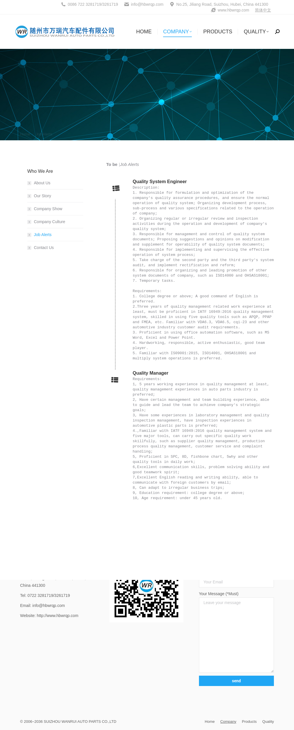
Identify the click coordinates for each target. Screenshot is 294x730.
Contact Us (44, 247)
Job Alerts (42, 234)
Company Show (48, 208)
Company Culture (49, 221)
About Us (42, 183)
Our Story (42, 195)
